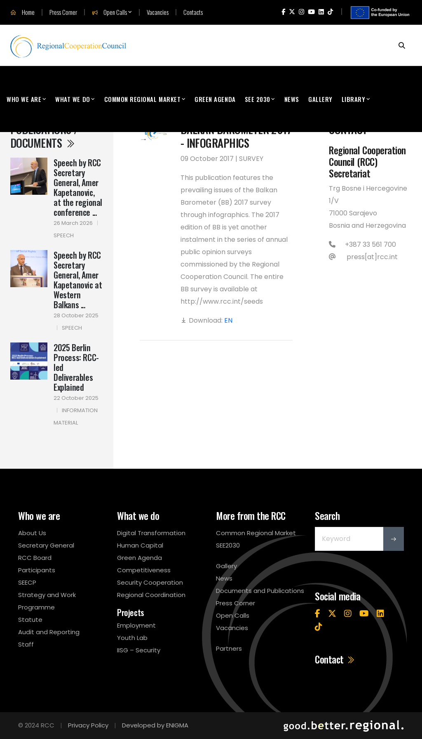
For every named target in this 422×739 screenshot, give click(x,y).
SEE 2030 (257, 99)
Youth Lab (132, 637)
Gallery (320, 99)
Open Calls (109, 12)
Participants (36, 570)
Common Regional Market (142, 99)
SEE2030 (228, 545)
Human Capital (140, 545)
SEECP (27, 582)
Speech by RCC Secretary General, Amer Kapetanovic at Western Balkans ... (78, 280)
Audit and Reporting (49, 632)
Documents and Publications (260, 590)
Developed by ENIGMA (155, 725)
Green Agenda (215, 99)
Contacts (193, 12)
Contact (335, 659)
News (291, 99)
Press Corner (63, 12)
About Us (32, 533)
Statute (30, 619)
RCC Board (35, 557)
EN (228, 320)
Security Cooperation (150, 582)
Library (354, 99)
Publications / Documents (44, 136)
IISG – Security (138, 650)
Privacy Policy (88, 725)
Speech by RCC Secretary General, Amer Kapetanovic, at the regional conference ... (78, 187)
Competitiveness (144, 570)
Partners (229, 648)
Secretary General (46, 545)
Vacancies (158, 12)
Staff (26, 644)
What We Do (72, 99)
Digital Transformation (151, 533)
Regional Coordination (151, 594)
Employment (136, 625)
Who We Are (24, 99)
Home (22, 12)
